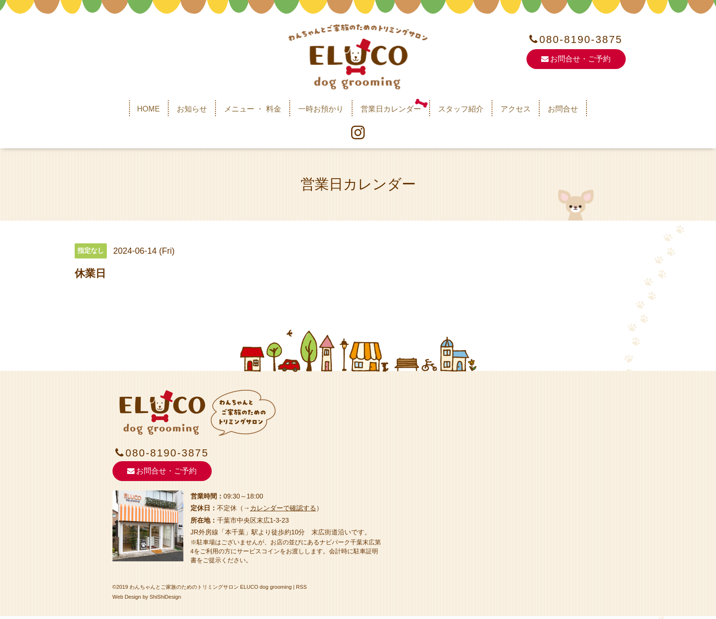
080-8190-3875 (581, 39)
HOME (148, 109)
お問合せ (563, 109)
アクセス (515, 109)
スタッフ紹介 (460, 109)
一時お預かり (321, 109)
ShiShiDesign (165, 600)
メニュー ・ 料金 (252, 109)
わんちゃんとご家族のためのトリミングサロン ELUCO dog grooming (210, 590)
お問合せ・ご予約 (576, 59)
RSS (301, 590)
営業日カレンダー (391, 109)
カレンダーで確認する (283, 512)
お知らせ (192, 109)
